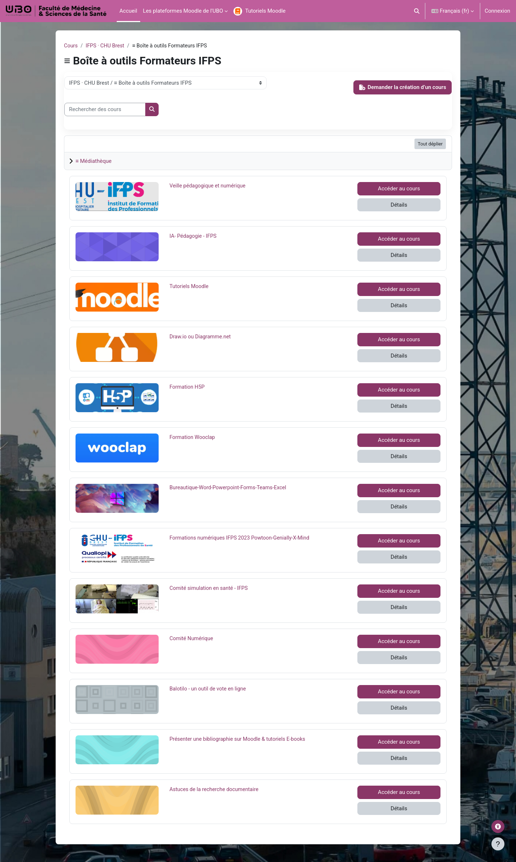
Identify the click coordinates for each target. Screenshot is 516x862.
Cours (71, 46)
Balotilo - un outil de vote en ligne (209, 689)
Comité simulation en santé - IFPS (210, 588)
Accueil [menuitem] (128, 11)
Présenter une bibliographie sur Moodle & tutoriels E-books (239, 739)
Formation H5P (187, 387)
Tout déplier (430, 144)
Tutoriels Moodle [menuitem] (265, 11)
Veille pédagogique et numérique (208, 186)
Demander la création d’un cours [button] (402, 87)
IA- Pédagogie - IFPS (193, 236)
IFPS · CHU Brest (106, 46)
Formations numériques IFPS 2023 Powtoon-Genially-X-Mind (241, 538)
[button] (417, 11)
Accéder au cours (399, 189)
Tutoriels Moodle (189, 286)
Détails (399, 205)
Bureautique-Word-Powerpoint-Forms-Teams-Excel (230, 487)
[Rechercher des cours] (105, 110)
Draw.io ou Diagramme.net (201, 337)
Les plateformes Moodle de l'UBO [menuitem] (183, 11)
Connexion (497, 11)
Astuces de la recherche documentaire (215, 789)
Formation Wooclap (192, 437)
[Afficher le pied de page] (497, 843)
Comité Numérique (192, 638)
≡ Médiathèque (94, 161)
